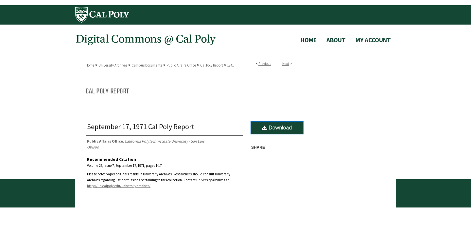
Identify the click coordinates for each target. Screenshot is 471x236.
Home (90, 65)
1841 (230, 65)
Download (277, 127)
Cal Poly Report (211, 65)
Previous (264, 63)
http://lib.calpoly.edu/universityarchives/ (118, 186)
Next (285, 63)
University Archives (112, 65)
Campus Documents (146, 65)
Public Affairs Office (181, 65)
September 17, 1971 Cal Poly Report (140, 126)
